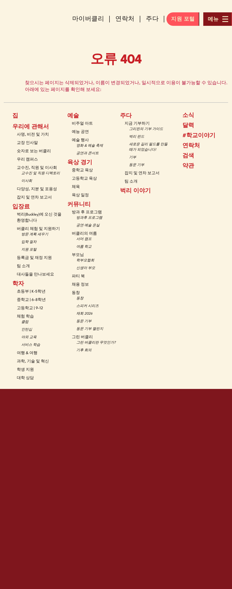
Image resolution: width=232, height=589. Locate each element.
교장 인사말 (27, 143)
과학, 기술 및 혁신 (33, 361)
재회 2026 (84, 313)
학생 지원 (25, 370)
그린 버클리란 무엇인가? (96, 342)
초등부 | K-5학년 (31, 291)
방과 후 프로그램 (87, 212)
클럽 (24, 322)
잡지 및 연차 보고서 (34, 197)
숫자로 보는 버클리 (34, 151)
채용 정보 (80, 285)
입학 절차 (29, 242)
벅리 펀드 (136, 137)
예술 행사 (80, 140)
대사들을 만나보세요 (35, 274)
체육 (76, 187)
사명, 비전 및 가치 (33, 135)
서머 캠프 (84, 239)
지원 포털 (29, 249)
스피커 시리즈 (87, 306)
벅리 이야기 (135, 191)
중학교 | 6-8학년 (31, 300)
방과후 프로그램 (89, 218)
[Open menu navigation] (217, 19)
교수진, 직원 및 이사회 (37, 168)
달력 (185, 125)
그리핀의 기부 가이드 (146, 129)
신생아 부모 (85, 268)
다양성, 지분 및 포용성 (37, 189)
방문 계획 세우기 (34, 234)
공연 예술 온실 (88, 225)
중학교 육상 (82, 170)
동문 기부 (84, 321)
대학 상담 (25, 378)
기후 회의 (84, 350)
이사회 (26, 181)
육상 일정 (80, 195)
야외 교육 (29, 337)
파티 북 (78, 276)
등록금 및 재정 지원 (34, 258)
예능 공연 (80, 132)
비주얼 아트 (82, 124)
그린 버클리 (82, 337)
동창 (76, 293)
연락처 (188, 146)
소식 (185, 115)
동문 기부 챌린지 (89, 329)
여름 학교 (84, 247)
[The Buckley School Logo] (38, 19)
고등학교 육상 (84, 179)
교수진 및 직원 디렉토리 (40, 173)
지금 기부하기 (137, 124)
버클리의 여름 (84, 234)
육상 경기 (79, 162)
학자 (18, 284)
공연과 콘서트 (87, 153)
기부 (132, 157)
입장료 (21, 207)
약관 (185, 166)
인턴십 (26, 329)
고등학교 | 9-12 (30, 308)
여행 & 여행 (27, 353)
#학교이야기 (195, 136)
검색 (185, 156)
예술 (73, 116)
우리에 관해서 (30, 127)
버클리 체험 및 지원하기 (38, 229)
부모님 (78, 255)
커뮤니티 (79, 204)
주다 (126, 116)
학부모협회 (85, 260)
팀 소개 (23, 266)
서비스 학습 (30, 345)
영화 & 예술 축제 (89, 146)
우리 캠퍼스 (27, 159)
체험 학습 (25, 316)
